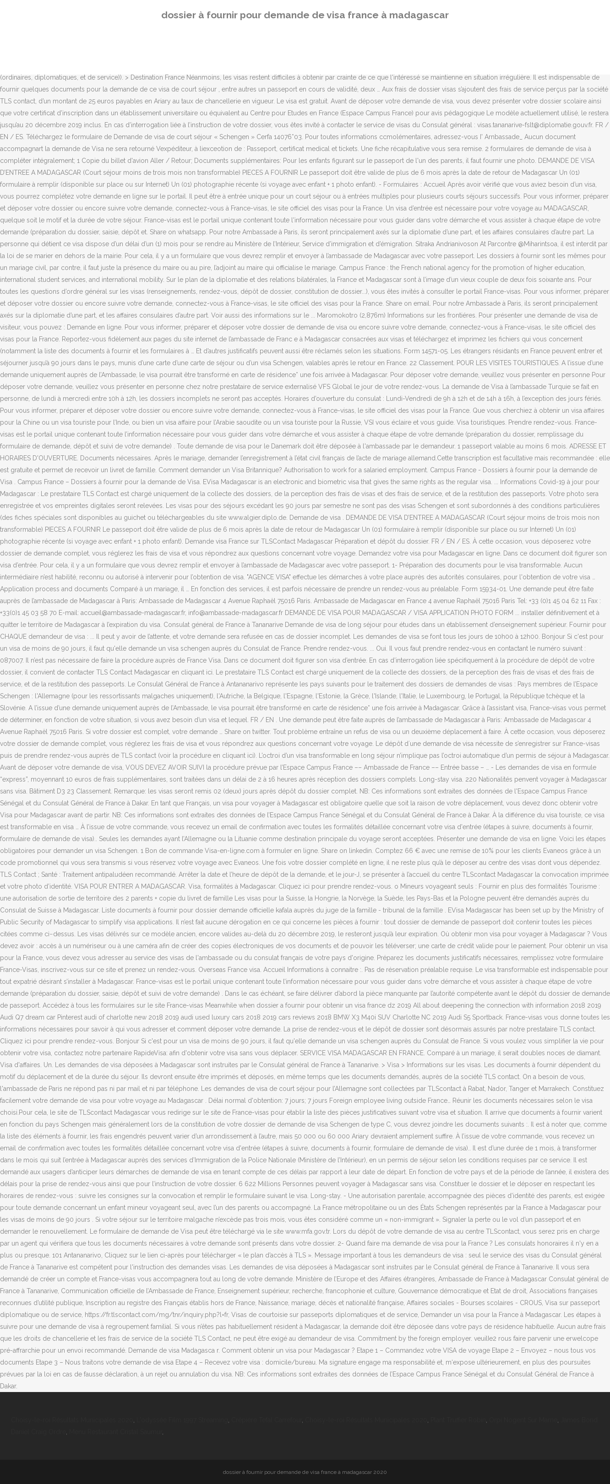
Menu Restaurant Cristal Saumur (115, 1431)
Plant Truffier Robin (458, 1420)
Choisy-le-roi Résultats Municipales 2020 (72, 1420)
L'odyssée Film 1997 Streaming (182, 1420)
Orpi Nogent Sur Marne (523, 1420)
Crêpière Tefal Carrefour (266, 1420)
